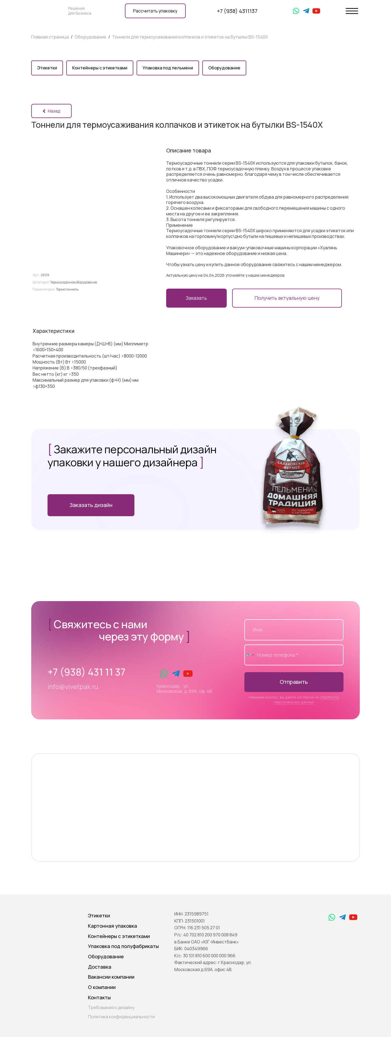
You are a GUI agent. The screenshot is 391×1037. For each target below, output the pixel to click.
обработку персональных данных (306, 699)
